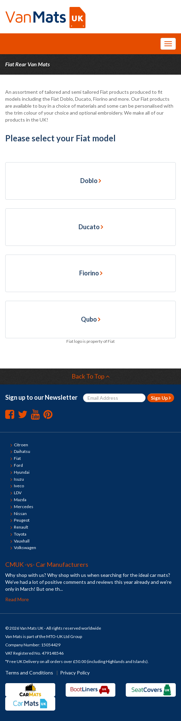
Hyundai (22, 472)
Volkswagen (25, 547)
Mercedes (23, 506)
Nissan (20, 513)
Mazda (20, 499)
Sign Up (161, 398)
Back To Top (91, 376)
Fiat (17, 458)
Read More (17, 599)
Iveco (19, 485)
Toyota (20, 534)
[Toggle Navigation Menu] (168, 44)
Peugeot (22, 520)
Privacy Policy (75, 673)
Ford (18, 465)
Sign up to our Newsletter (41, 397)
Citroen (21, 444)
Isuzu (19, 479)
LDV (18, 492)
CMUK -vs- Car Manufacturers (46, 564)
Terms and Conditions (29, 673)
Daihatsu (22, 451)
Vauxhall (22, 541)
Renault (21, 527)
